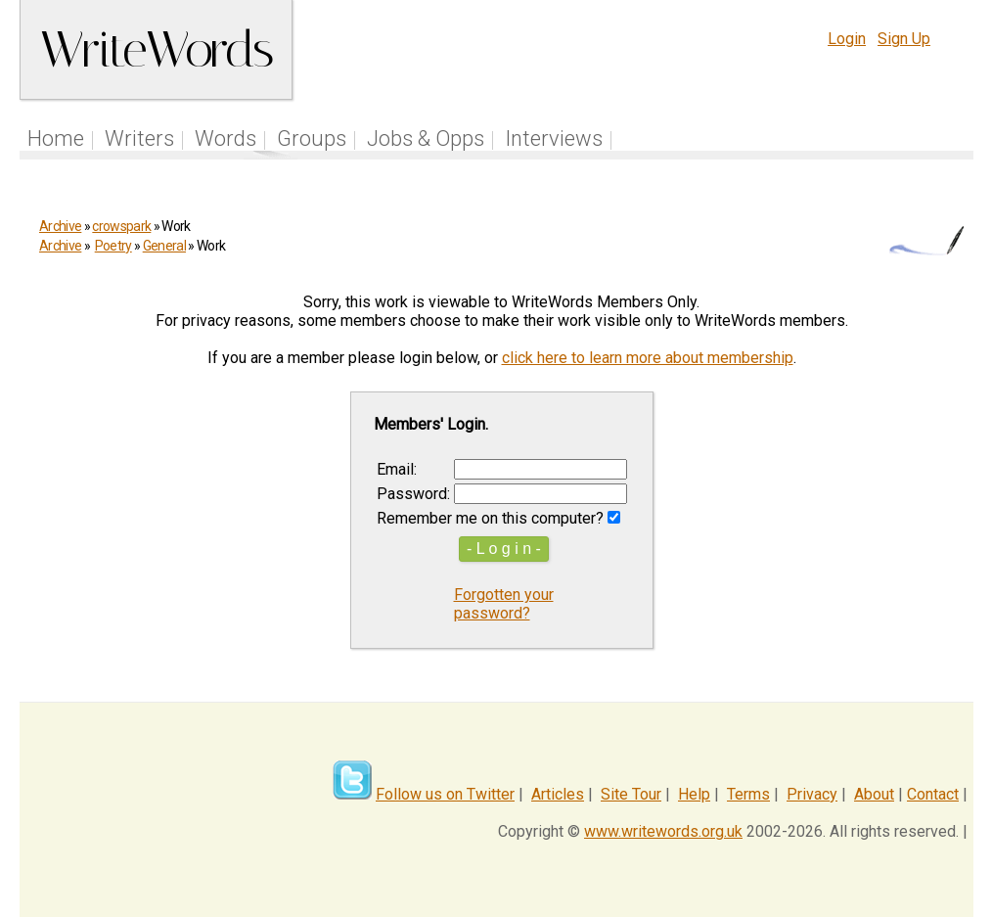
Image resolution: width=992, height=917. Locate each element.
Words (225, 138)
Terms (748, 794)
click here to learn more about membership (647, 357)
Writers (139, 138)
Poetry (113, 245)
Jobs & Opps (425, 138)
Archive (60, 226)
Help (694, 794)
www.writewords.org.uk (663, 831)
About (874, 794)
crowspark (121, 226)
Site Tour (631, 794)
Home (55, 138)
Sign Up (904, 38)
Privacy (812, 794)
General (164, 245)
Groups (311, 138)
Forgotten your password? (504, 603)
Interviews (554, 138)
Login (847, 38)
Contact (933, 794)
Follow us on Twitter (445, 794)
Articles (557, 794)
